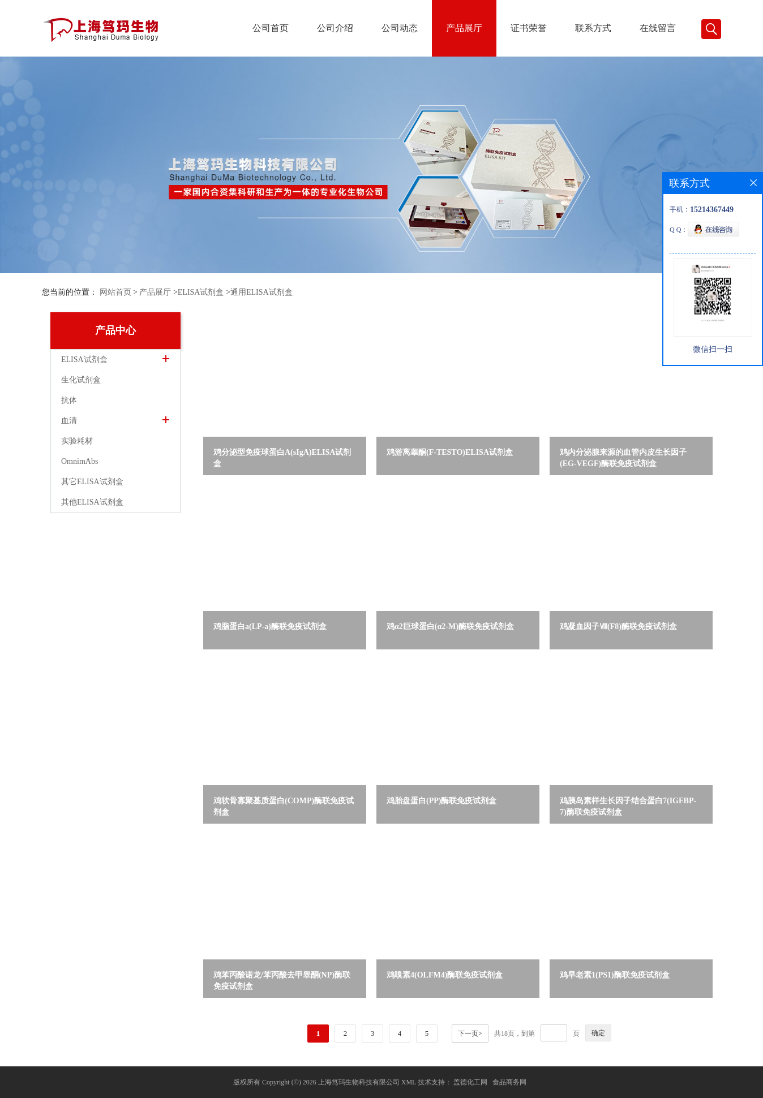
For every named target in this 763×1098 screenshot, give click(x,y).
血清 (69, 420)
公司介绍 (335, 28)
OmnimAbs (79, 461)
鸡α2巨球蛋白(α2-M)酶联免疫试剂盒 (450, 626)
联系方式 (593, 28)
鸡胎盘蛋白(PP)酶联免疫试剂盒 (441, 800)
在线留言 (658, 28)
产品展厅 (464, 28)
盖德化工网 (470, 1082)
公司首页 (270, 28)
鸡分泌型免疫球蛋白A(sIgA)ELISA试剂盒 (282, 458)
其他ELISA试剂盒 (92, 502)
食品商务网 (509, 1082)
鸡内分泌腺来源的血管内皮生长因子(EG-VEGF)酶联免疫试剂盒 (623, 458)
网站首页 (115, 292)
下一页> (470, 1033)
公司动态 (400, 28)
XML (408, 1082)
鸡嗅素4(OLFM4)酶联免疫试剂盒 (445, 975)
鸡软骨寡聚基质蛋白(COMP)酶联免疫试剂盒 (283, 806)
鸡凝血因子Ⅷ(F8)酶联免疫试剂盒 (618, 626)
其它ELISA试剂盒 (92, 481)
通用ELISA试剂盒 (261, 292)
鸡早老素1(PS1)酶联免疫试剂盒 (615, 975)
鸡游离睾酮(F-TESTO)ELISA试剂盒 (450, 452)
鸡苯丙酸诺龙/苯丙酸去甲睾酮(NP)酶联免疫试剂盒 (281, 981)
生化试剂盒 (81, 380)
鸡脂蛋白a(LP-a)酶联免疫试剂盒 (270, 626)
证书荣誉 (529, 28)
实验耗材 (77, 441)
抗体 (69, 400)
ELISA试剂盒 (201, 292)
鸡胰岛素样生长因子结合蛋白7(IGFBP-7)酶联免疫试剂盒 (628, 806)
